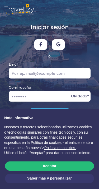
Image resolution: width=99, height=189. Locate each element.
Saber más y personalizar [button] (49, 178)
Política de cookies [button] (47, 142)
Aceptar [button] (49, 166)
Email (13, 64)
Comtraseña (20, 87)
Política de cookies (60, 148)
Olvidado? (80, 96)
